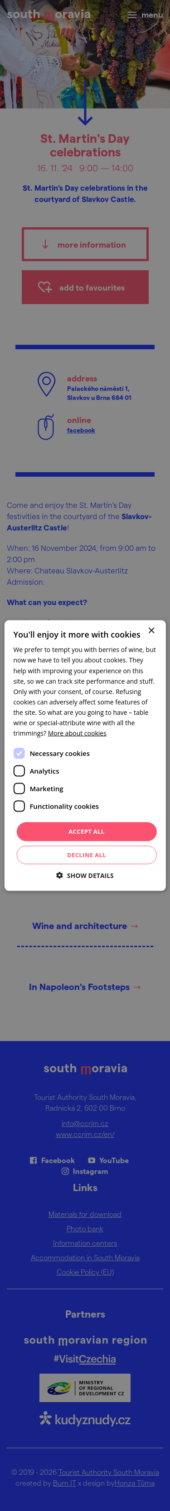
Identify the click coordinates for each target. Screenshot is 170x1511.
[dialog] (85, 755)
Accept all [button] (86, 831)
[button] (85, 875)
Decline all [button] (86, 854)
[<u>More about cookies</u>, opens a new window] (77, 733)
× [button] (151, 631)
